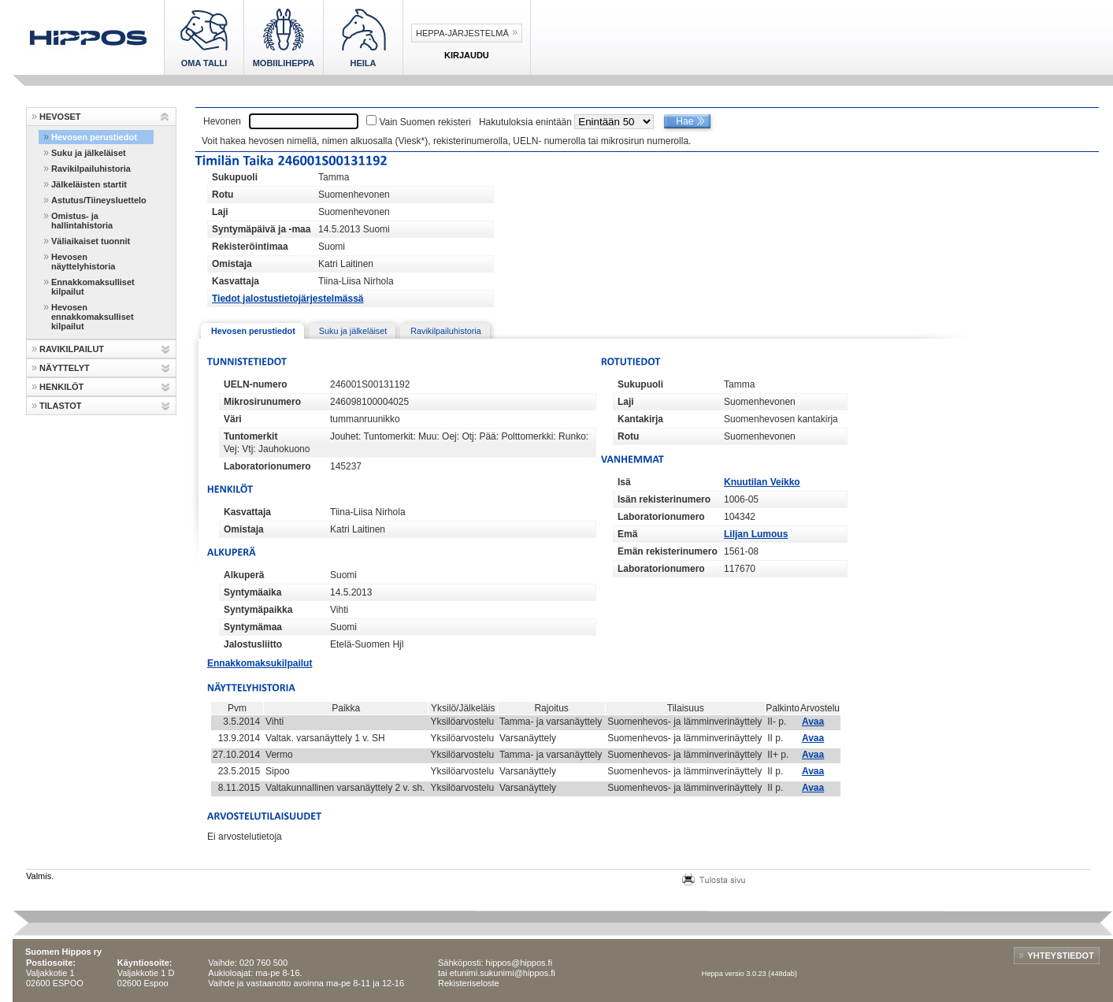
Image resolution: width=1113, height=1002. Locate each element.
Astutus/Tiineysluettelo (99, 200)
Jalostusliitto (253, 644)
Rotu (222, 194)
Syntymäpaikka (258, 609)
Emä (627, 534)
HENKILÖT (61, 387)
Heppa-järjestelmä (462, 33)
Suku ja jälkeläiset (88, 153)
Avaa (813, 721)
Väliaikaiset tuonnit (90, 241)
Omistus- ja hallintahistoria (82, 220)
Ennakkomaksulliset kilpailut (93, 286)
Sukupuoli (235, 177)
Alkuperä (244, 575)
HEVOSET (60, 116)
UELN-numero (256, 384)
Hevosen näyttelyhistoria (83, 261)
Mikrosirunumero (262, 401)
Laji (220, 211)
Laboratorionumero (267, 466)
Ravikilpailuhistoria (91, 168)
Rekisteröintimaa (250, 246)
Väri (233, 419)
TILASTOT (60, 405)
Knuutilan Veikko (762, 482)
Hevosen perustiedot (94, 137)
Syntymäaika (252, 592)
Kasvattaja (235, 281)
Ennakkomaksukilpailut (259, 663)
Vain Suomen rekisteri (425, 122)
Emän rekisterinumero (668, 551)
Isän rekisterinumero (664, 499)
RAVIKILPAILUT (71, 349)
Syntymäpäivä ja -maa (261, 229)
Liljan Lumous (756, 534)
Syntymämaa (253, 627)
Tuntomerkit (250, 436)
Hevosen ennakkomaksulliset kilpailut (92, 316)
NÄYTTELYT (64, 368)
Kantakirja (640, 419)
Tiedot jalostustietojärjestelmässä (288, 298)
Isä (624, 482)
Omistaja (232, 263)
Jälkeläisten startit (89, 184)
